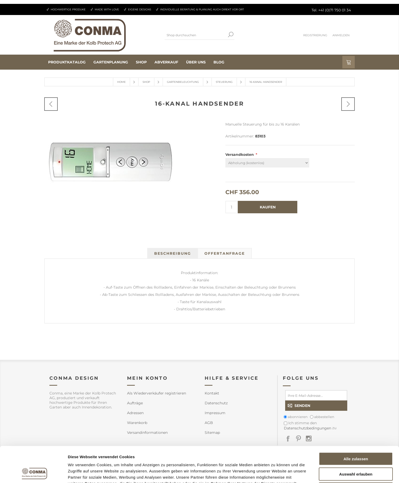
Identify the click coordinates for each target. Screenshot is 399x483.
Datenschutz (216, 403)
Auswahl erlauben (355, 440)
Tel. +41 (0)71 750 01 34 (331, 10)
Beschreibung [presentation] (172, 253)
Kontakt (212, 393)
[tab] (172, 253)
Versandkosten (240, 154)
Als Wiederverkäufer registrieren (156, 393)
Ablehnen (356, 455)
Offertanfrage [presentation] (224, 253)
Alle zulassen (355, 425)
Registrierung (315, 35)
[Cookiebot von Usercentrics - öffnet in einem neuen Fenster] (33, 473)
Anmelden (341, 35)
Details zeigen (275, 473)
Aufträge (135, 403)
